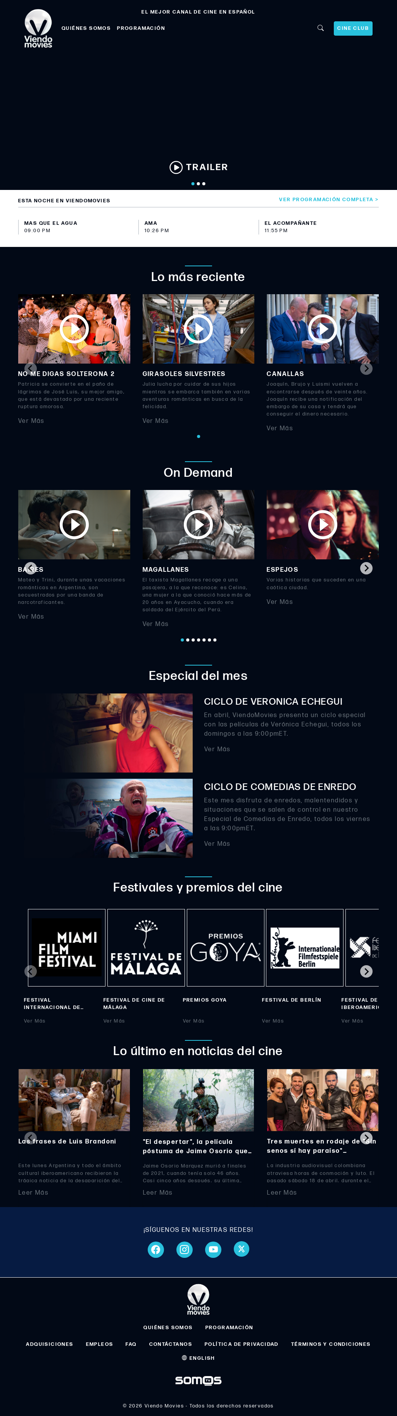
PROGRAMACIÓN (141, 28)
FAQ (131, 1344)
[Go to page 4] (198, 640)
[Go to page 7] (214, 640)
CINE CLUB (353, 28)
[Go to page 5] (203, 640)
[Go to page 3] (193, 640)
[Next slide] (366, 368)
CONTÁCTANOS (170, 1344)
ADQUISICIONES (49, 1344)
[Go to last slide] (30, 568)
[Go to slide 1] (193, 183)
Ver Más (31, 421)
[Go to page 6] (209, 640)
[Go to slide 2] (198, 183)
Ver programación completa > (329, 200)
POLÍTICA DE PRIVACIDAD (242, 1344)
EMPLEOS (100, 1344)
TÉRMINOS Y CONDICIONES (331, 1344)
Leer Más (33, 1192)
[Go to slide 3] (203, 183)
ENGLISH (198, 1358)
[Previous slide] (30, 368)
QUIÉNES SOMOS (86, 28)
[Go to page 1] (198, 436)
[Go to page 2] (187, 640)
